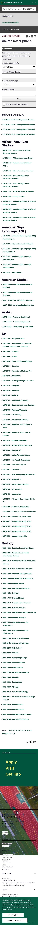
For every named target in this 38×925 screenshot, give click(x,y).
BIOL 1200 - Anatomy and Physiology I (17, 574)
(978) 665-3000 (7, 827)
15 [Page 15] (14, 733)
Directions (5, 832)
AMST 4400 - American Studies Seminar (18, 305)
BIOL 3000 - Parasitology (12, 682)
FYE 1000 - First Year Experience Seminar (19, 120)
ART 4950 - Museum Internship (15, 536)
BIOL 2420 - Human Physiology (15, 658)
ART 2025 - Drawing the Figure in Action (18, 381)
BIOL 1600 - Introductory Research (16, 588)
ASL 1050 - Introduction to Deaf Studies (18, 244)
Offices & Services (7, 843)
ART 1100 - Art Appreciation (14, 339)
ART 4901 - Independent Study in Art (17, 521)
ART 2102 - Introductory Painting (15, 400)
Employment (5, 878)
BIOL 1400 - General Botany (13, 583)
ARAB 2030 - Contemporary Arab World (18, 327)
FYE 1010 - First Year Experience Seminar (19, 125)
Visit (10, 768)
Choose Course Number (11, 72)
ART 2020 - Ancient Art (12, 376)
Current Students (7, 857)
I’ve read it (13, 915)
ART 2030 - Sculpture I (11, 386)
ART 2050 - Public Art (11, 390)
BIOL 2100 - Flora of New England (16, 638)
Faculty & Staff (6, 862)
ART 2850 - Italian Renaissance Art (16, 455)
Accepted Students (7, 855)
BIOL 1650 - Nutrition (11, 593)
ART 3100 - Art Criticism (12, 489)
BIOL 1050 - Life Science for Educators (18, 569)
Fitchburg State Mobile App (9, 896)
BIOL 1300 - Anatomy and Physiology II (18, 578)
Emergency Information (8, 880)
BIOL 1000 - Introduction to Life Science (18, 548)
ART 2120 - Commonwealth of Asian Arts (18, 405)
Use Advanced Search (10, 23)
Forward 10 (6, 733)
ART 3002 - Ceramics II (12, 470)
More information (15, 920)
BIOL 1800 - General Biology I (14, 608)
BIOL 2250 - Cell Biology (12, 648)
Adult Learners (6, 859)
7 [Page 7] (20, 730)
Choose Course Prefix (10, 63)
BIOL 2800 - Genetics (11, 677)
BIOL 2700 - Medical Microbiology (16, 672)
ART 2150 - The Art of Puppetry (15, 410)
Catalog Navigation (11, 29)
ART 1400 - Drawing (10, 351)
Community (5, 869)
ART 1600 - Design (10, 356)
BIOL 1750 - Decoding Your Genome (17, 603)
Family (4, 864)
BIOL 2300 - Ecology (10, 653)
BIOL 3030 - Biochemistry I (13, 705)
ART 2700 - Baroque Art (12, 450)
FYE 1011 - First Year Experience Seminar (19, 129)
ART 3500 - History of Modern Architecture (19, 512)
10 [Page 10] (28, 730)
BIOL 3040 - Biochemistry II (13, 709)
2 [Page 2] (9, 730)
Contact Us (5, 834)
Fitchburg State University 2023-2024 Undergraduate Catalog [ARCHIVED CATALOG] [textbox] (19, 9)
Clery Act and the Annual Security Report (13, 885)
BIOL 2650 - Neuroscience (13, 667)
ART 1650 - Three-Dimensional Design (17, 361)
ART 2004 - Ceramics (11, 366)
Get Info (13, 774)
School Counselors (7, 867)
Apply (11, 762)
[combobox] (19, 9)
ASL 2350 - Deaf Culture (12, 272)
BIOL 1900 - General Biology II (14, 617)
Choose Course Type (10, 81)
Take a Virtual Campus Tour (10, 894)
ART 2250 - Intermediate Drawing (15, 420)
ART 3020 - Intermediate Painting (16, 484)
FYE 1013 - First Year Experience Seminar (19, 134)
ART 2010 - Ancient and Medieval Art (17, 371)
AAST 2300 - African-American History (18, 158)
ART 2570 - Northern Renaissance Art (17, 445)
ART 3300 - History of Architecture (16, 507)
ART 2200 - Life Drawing (12, 415)
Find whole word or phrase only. (16, 104)
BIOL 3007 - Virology (11, 687)
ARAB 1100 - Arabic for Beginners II (16, 322)
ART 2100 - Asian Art (11, 395)
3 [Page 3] (11, 730)
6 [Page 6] (18, 730)
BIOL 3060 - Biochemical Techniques (17, 714)
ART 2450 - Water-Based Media (15, 440)
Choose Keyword (8, 89)
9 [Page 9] (25, 730)
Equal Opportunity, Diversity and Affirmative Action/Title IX (18, 883)
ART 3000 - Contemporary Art (14, 465)
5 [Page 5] (16, 730)
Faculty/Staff (5, 846)
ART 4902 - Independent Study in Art (17, 526)
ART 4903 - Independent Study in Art (17, 531)
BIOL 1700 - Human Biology (13, 598)
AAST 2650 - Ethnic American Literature (18, 171)
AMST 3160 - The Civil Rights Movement (18, 300)
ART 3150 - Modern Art (12, 494)
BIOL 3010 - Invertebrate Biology (15, 692)
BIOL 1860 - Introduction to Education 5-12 (19, 613)
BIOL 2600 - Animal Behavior (14, 663)
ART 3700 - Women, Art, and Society (17, 517)
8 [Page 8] (22, 730)
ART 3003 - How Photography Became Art (19, 475)
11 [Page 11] (31, 730)
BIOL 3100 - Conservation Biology (16, 719)
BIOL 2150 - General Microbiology (16, 643)
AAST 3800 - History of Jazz (14, 196)
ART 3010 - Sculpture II (12, 479)
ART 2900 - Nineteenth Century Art (16, 460)
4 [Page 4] (13, 730)
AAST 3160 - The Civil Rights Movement (18, 192)
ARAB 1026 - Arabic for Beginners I (16, 317)
